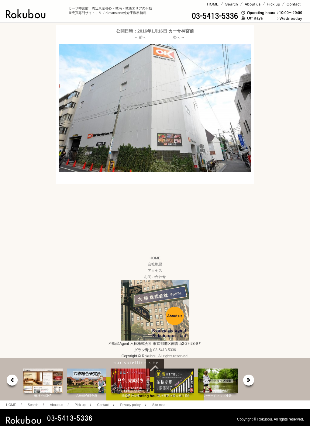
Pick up (79, 405)
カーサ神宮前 (181, 31)
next (249, 382)
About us (56, 405)
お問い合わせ (155, 277)
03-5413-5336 (164, 350)
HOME (155, 258)
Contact (103, 405)
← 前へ (140, 37)
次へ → (178, 37)
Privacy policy (130, 405)
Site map (158, 405)
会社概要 (155, 264)
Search (33, 405)
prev (12, 382)
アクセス (155, 270)
